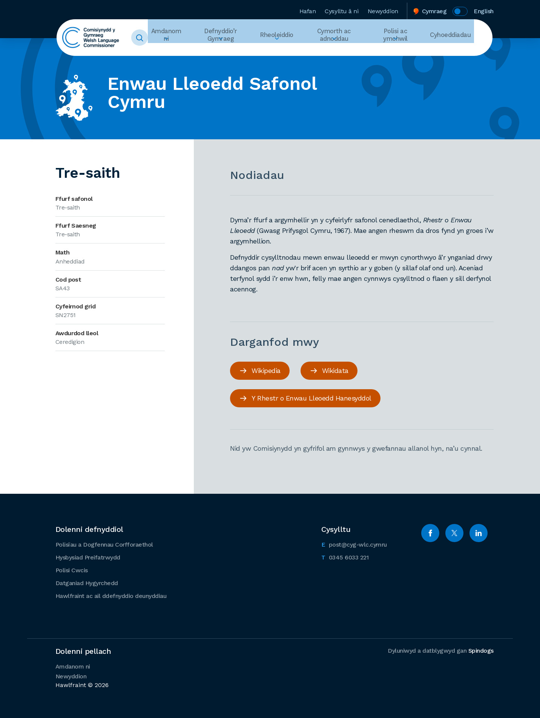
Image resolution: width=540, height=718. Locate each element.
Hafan (307, 8)
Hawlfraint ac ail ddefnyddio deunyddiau (111, 595)
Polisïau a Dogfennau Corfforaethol (104, 543)
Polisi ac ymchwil (402, 38)
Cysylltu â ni (341, 8)
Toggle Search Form (154, 38)
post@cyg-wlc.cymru (354, 543)
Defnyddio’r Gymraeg (235, 38)
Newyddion (383, 8)
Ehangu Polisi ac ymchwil (403, 51)
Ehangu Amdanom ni (180, 51)
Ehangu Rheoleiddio (287, 51)
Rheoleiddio (287, 37)
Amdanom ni (180, 38)
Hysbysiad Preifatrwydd (87, 556)
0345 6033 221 (344, 556)
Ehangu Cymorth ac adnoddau (342, 51)
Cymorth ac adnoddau (342, 38)
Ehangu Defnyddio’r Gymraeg (234, 51)
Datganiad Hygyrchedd (86, 582)
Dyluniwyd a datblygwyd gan (441, 649)
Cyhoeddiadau (453, 37)
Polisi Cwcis (71, 569)
